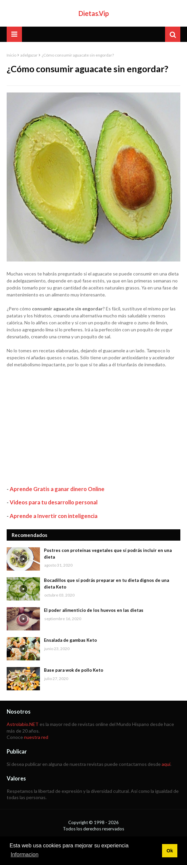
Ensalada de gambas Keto (70, 640)
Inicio (11, 55)
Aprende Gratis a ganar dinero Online (57, 488)
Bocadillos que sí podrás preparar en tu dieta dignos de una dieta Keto (106, 584)
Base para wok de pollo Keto (73, 670)
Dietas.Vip (94, 13)
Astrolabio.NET (23, 724)
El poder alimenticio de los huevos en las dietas (93, 610)
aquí (166, 764)
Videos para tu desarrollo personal (53, 502)
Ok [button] (169, 850)
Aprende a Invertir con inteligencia (53, 515)
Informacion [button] (25, 854)
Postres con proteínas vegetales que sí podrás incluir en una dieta (108, 554)
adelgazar (29, 55)
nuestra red (36, 737)
